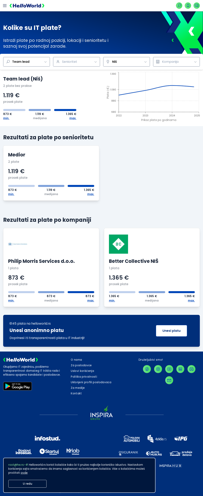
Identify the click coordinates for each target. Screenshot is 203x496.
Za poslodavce (81, 365)
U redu (27, 484)
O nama (76, 360)
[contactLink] (169, 380)
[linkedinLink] (180, 369)
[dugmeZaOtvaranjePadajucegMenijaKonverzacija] (196, 5)
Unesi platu (171, 331)
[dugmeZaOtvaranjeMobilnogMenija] (5, 5)
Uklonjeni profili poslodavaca (91, 382)
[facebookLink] (147, 369)
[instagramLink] (158, 369)
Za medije (78, 388)
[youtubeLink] (169, 369)
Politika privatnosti (84, 377)
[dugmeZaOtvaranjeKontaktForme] (76, 394)
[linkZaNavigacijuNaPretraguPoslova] (179, 5)
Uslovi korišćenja (82, 371)
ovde (24, 473)
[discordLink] (191, 369)
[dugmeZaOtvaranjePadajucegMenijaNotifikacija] (188, 5)
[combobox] (76, 61)
